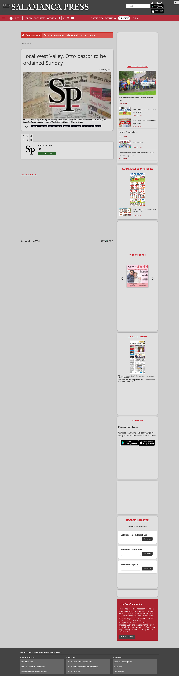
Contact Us (119, 671)
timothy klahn (76, 126)
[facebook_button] (59, 18)
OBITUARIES (39, 18)
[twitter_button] (68, 18)
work (91, 126)
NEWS (17, 18)
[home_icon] (10, 18)
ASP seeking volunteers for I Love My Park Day (136, 98)
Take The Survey (126, 637)
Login (135, 18)
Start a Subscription (123, 661)
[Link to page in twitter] (27, 136)
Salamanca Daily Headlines (134, 535)
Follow (48, 153)
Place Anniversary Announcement (83, 666)
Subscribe (124, 18)
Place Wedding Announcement (34, 671)
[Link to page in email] (31, 136)
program (66, 126)
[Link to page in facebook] (23, 136)
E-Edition (110, 18)
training (85, 126)
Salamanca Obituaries (131, 550)
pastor (59, 126)
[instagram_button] (64, 18)
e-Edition (118, 666)
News (29, 43)
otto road (52, 126)
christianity (35, 126)
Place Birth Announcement (80, 661)
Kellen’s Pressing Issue (128, 132)
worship (98, 126)
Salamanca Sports (129, 564)
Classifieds (96, 18)
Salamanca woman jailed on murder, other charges (69, 35)
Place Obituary (74, 671)
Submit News (27, 661)
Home (23, 43)
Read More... (123, 103)
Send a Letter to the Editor (33, 666)
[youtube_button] (72, 18)
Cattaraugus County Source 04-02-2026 (144, 210)
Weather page (109, 9)
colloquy (44, 126)
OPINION (51, 18)
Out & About (138, 142)
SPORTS (27, 18)
